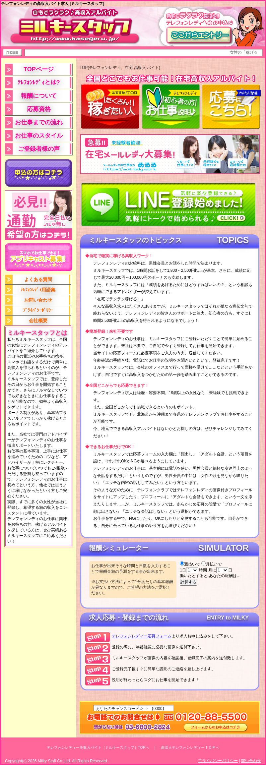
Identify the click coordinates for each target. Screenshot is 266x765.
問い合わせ (251, 760)
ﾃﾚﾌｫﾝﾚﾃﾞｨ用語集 (38, 289)
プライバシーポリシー (218, 760)
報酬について (39, 95)
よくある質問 (38, 279)
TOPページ (39, 69)
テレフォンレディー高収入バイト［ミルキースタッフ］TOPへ (98, 747)
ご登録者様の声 (39, 149)
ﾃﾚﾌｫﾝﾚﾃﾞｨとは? (39, 82)
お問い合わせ (38, 300)
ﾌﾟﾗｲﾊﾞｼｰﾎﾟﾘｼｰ (38, 310)
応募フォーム (141, 636)
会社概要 (38, 320)
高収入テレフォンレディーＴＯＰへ (190, 747)
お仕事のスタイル (39, 135)
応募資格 (39, 109)
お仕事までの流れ (39, 122)
